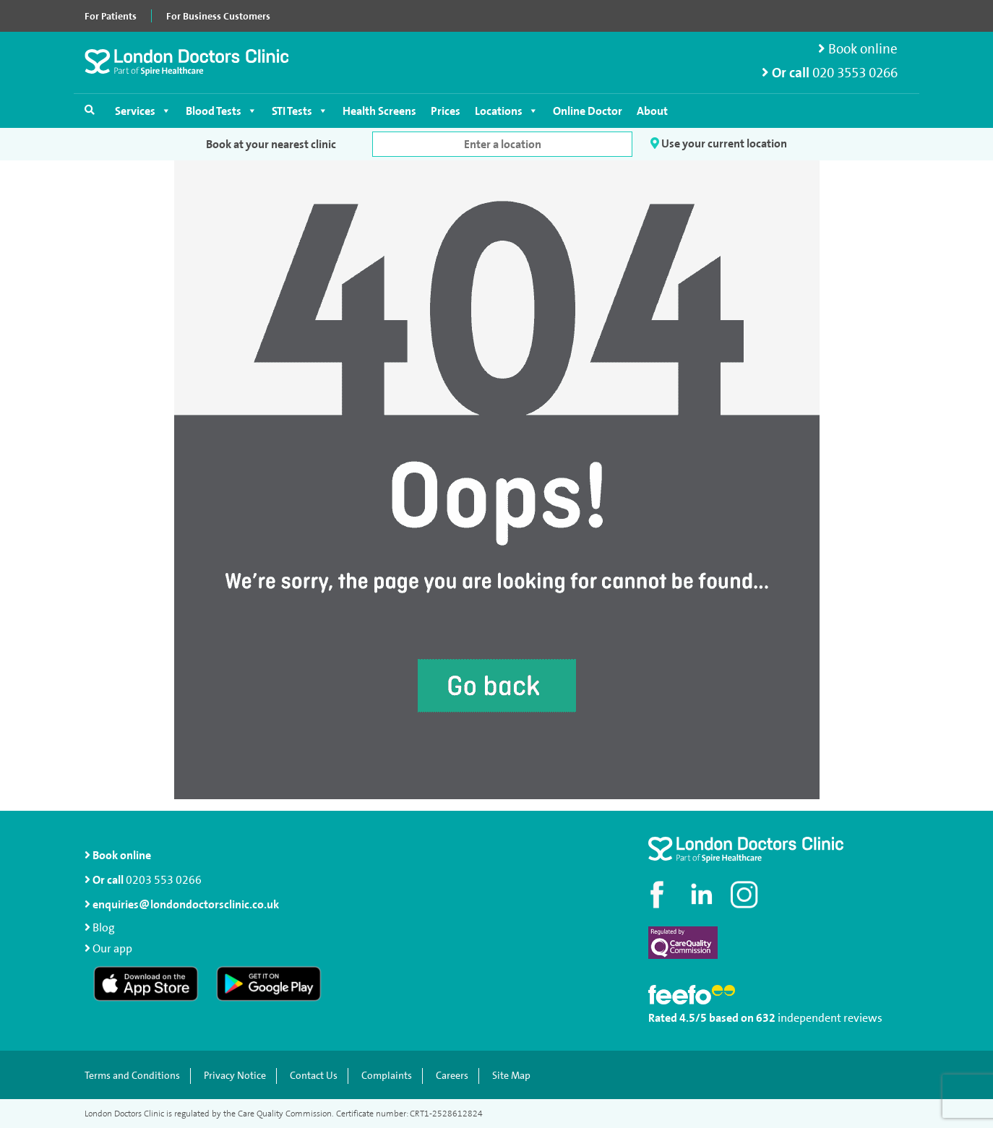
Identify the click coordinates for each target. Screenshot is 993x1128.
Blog (104, 927)
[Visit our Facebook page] (659, 894)
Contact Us (314, 1075)
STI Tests (300, 111)
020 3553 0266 (855, 73)
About (652, 111)
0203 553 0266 (164, 879)
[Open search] (90, 109)
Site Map (511, 1075)
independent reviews (830, 1017)
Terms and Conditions (132, 1075)
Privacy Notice (235, 1075)
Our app (112, 948)
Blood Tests (221, 111)
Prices (445, 111)
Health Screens (379, 111)
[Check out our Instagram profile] (746, 894)
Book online (858, 49)
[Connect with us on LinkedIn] (702, 894)
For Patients (111, 15)
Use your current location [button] (718, 144)
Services (143, 111)
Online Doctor (587, 111)
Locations (506, 111)
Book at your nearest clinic (271, 144)
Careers (452, 1075)
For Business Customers (218, 15)
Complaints (386, 1075)
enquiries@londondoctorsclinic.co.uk (182, 904)
